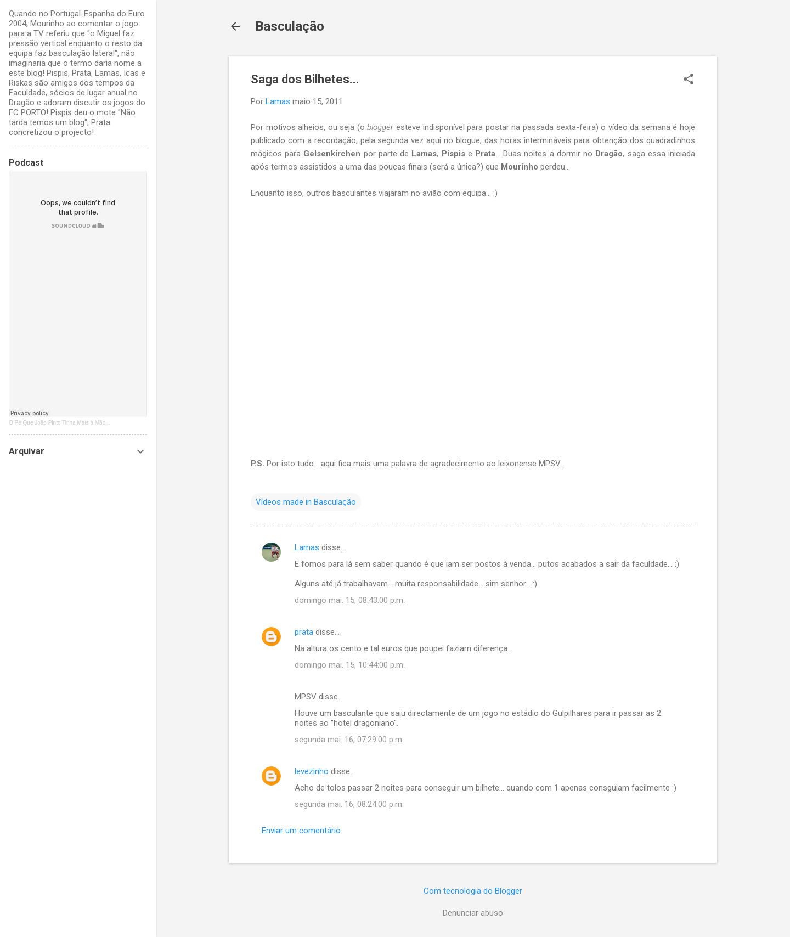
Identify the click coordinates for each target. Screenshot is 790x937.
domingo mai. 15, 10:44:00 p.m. (350, 665)
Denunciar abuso (473, 913)
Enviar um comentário (301, 831)
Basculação (289, 26)
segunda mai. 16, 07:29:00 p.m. (349, 739)
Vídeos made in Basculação (306, 502)
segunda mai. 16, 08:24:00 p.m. (349, 804)
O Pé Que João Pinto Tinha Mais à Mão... (59, 423)
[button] (688, 80)
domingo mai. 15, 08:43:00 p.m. (350, 600)
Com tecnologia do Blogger (473, 891)
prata (304, 632)
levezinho (312, 771)
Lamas (307, 547)
